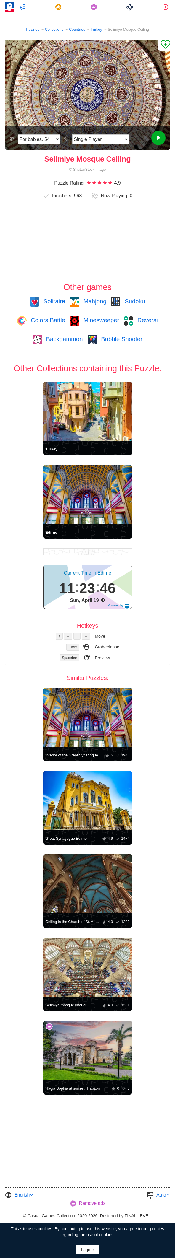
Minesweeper (100, 320)
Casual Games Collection (51, 1215)
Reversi (147, 320)
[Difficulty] (39, 139)
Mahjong (94, 301)
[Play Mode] (100, 139)
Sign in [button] (166, 7)
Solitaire (53, 301)
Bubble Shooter (120, 339)
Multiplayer (23, 7)
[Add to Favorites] (164, 45)
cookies (45, 1228)
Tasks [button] (59, 7)
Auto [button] (161, 1194)
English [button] (22, 1194)
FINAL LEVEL (138, 1215)
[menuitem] (23, 7)
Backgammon (63, 339)
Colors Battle (47, 320)
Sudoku (134, 301)
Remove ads (92, 1203)
